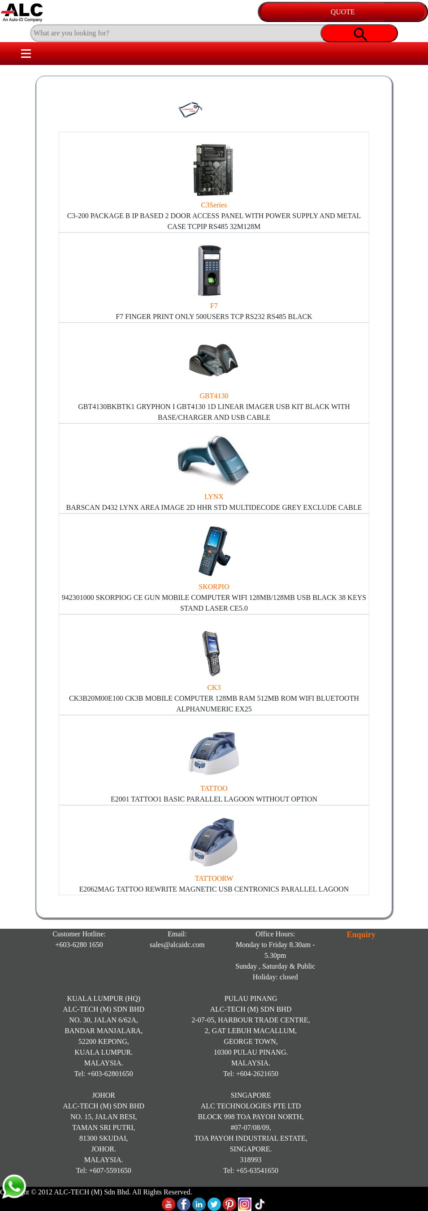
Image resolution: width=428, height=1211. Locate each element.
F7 (214, 306)
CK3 (213, 687)
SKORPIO (214, 586)
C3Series (214, 205)
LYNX (214, 496)
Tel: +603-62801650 (103, 1073)
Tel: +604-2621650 (250, 1073)
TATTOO (214, 788)
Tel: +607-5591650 (103, 1170)
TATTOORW (214, 878)
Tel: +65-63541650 (250, 1170)
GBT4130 (213, 396)
